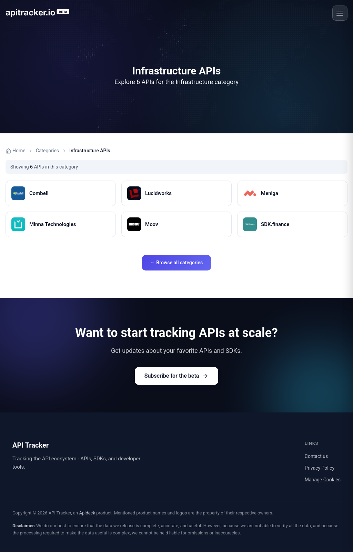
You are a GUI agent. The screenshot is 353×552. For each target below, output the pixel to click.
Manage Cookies (323, 479)
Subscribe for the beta (176, 375)
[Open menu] (339, 13)
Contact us (316, 456)
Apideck (87, 512)
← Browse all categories (176, 262)
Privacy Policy (319, 468)
